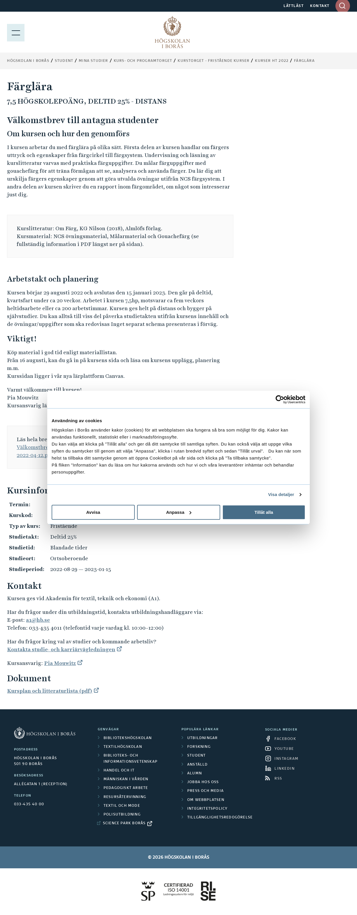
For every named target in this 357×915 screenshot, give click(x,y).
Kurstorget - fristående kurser (213, 61)
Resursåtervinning (125, 797)
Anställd (197, 765)
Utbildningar (202, 738)
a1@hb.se (38, 620)
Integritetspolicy (207, 809)
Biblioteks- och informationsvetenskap (131, 759)
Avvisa (93, 512)
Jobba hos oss (203, 782)
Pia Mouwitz (60, 663)
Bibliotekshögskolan (128, 738)
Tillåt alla (264, 512)
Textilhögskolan (123, 747)
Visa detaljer (281, 494)
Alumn (194, 773)
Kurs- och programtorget (143, 61)
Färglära (304, 61)
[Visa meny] (15, 32)
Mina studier (93, 61)
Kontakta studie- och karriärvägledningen (61, 649)
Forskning (199, 747)
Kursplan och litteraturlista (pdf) (49, 691)
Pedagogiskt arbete (126, 788)
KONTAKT (320, 6)
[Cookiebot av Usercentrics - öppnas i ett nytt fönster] (279, 399)
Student (64, 61)
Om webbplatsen (205, 800)
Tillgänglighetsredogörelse (220, 818)
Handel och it (119, 771)
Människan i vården (126, 779)
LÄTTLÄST (294, 6)
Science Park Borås (124, 823)
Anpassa (178, 512)
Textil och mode (122, 806)
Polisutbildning (122, 815)
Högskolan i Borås (28, 61)
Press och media (205, 791)
